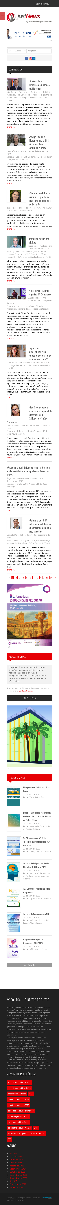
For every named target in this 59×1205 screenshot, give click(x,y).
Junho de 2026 (16, 1159)
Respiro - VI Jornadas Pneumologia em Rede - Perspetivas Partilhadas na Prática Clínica (37, 816)
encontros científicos (17, 1093)
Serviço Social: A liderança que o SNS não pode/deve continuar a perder (38, 142)
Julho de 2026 (16, 1162)
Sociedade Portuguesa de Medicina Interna (26, 1133)
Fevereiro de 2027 (18, 1184)
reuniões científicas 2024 (18, 1099)
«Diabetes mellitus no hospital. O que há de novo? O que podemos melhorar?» (39, 198)
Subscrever (29, 698)
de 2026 (13, 1153)
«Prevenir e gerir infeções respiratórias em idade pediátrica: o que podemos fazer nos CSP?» (28, 471)
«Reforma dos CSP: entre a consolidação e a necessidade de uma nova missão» (40, 525)
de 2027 (13, 1181)
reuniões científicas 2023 (18, 1105)
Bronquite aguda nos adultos (38, 240)
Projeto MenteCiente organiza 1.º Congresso (40, 292)
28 (47, 578)
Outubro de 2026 (17, 1171)
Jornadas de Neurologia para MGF (36, 914)
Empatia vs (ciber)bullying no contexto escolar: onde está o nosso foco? (40, 353)
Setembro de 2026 (18, 1168)
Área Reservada (42, 3)
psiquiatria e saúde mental (19, 1128)
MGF (31, 1093)
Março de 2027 (16, 1187)
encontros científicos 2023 (19, 1082)
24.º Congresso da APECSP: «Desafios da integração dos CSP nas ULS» (36, 841)
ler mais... (11, 127)
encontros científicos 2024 (19, 1088)
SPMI (36, 1128)
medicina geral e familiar (18, 1116)
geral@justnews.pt (26, 691)
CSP (9, 1139)
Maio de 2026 (16, 1156)
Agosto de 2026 (17, 1165)
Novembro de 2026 (18, 1175)
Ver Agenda (29, 965)
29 (51, 578)
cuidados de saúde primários (20, 1110)
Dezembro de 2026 (18, 1178)
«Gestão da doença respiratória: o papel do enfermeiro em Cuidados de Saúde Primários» (29, 414)
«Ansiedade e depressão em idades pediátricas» (39, 84)
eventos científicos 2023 (18, 1122)
